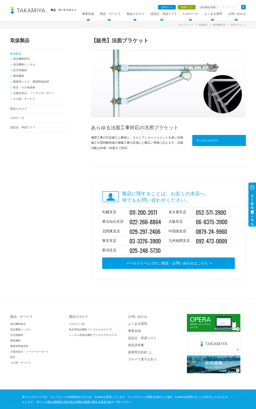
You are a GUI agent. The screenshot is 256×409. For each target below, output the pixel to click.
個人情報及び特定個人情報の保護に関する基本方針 (113, 401)
